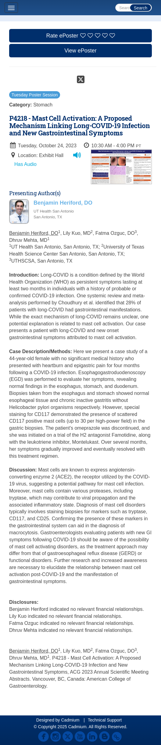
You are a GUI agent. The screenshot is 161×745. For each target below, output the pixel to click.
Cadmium (70, 720)
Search (140, 7)
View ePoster (80, 51)
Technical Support (105, 720)
